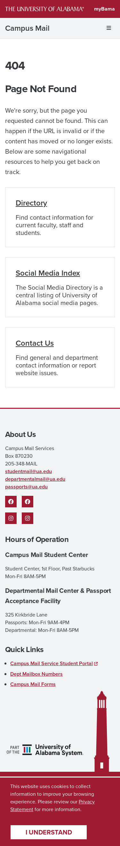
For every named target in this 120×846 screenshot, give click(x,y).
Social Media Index (48, 273)
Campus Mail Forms (33, 684)
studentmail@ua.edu (28, 471)
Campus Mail (27, 28)
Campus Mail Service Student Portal (51, 663)
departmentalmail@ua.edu (35, 479)
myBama (104, 8)
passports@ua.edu (26, 486)
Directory (31, 203)
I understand (49, 832)
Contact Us (35, 343)
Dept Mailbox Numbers (36, 674)
